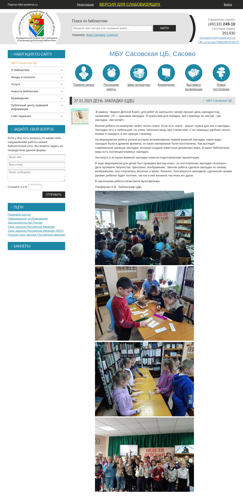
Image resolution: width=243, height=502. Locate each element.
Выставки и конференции (193, 77)
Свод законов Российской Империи (31, 226)
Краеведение (166, 75)
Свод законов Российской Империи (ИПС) (36, 230)
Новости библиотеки (24, 91)
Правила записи (83, 75)
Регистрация (85, 4)
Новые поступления (221, 77)
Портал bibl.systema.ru (23, 4)
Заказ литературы (138, 75)
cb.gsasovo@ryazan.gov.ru (217, 37)
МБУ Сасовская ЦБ (219, 100)
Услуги (15, 84)
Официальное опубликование (28, 218)
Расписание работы (111, 77)
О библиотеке (20, 70)
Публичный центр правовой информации (29, 107)
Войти (228, 4)
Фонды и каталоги (23, 77)
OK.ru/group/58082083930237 (218, 42)
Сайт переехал (21, 116)
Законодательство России (25, 222)
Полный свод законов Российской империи (36, 234)
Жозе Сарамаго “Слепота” (102, 35)
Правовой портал (19, 214)
